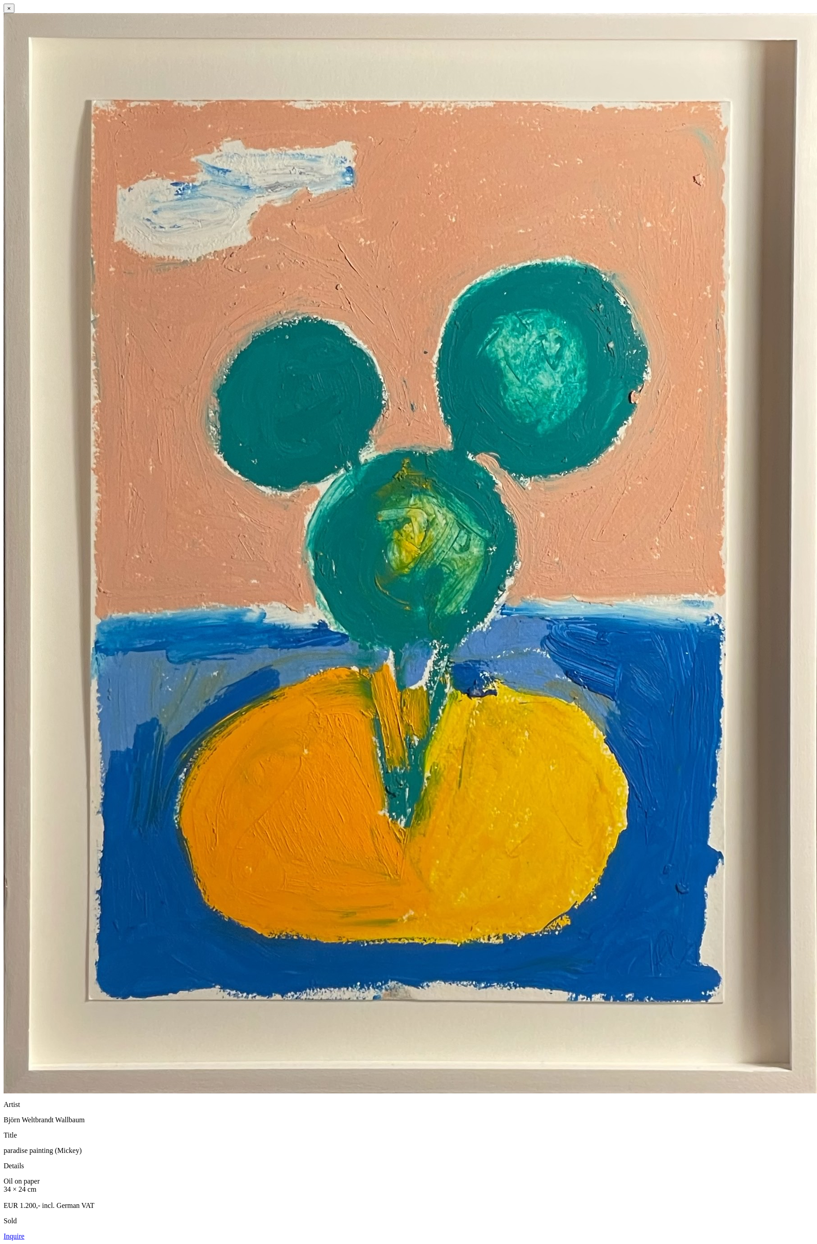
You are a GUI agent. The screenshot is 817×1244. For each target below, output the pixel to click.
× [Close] (9, 8)
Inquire (14, 1236)
